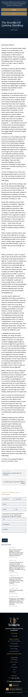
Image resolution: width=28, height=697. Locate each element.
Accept (14, 9)
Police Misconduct (14, 651)
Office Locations (14, 662)
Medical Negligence (14, 646)
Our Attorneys (14, 659)
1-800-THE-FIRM (15, 678)
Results (14, 664)
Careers (14, 672)
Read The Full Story (13, 557)
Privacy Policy (14, 667)
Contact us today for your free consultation (14, 629)
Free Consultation (15, 681)
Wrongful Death (14, 643)
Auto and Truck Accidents (14, 641)
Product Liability (14, 648)
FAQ (14, 669)
